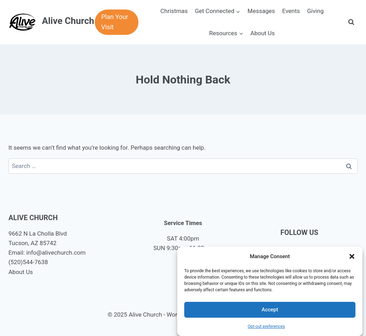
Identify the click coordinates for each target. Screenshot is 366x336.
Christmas (174, 10)
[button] (351, 256)
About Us (262, 33)
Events (291, 10)
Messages (261, 10)
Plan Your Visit (114, 22)
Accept (269, 309)
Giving (315, 10)
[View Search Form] (351, 22)
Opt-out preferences (266, 326)
